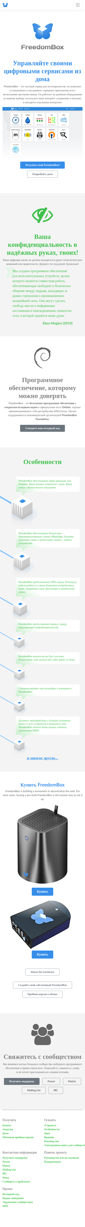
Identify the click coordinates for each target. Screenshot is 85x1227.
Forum (6, 1161)
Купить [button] (42, 891)
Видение (49, 1137)
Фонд (5, 1177)
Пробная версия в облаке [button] (42, 994)
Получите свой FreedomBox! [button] (42, 165)
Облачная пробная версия (18, 1137)
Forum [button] (51, 1081)
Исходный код (10, 1194)
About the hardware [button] (42, 972)
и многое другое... (42, 758)
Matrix (6, 1165)
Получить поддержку (15, 1158)
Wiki (5, 1206)
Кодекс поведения (13, 1198)
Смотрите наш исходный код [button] (42, 428)
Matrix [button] (72, 1081)
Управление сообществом (17, 1202)
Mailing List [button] (34, 1090)
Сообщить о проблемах (16, 1181)
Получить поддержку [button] (21, 1081)
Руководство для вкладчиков (61, 1158)
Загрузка (7, 1129)
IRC (4, 1173)
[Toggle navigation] (77, 5)
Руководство (51, 1141)
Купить (6, 1125)
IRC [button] (56, 1090)
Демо (5, 1133)
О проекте (50, 1125)
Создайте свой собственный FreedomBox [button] (42, 985)
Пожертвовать (52, 1161)
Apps (47, 1133)
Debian (66, 407)
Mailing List (9, 1169)
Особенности (51, 1129)
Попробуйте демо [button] (42, 174)
